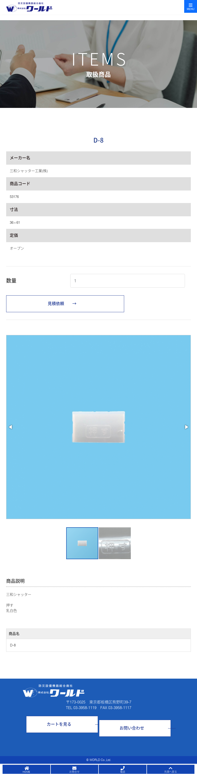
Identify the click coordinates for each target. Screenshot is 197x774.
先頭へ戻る (170, 771)
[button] (11, 427)
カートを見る (59, 724)
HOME (26, 771)
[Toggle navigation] (190, 6)
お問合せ (74, 771)
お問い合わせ (132, 728)
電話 (122, 771)
